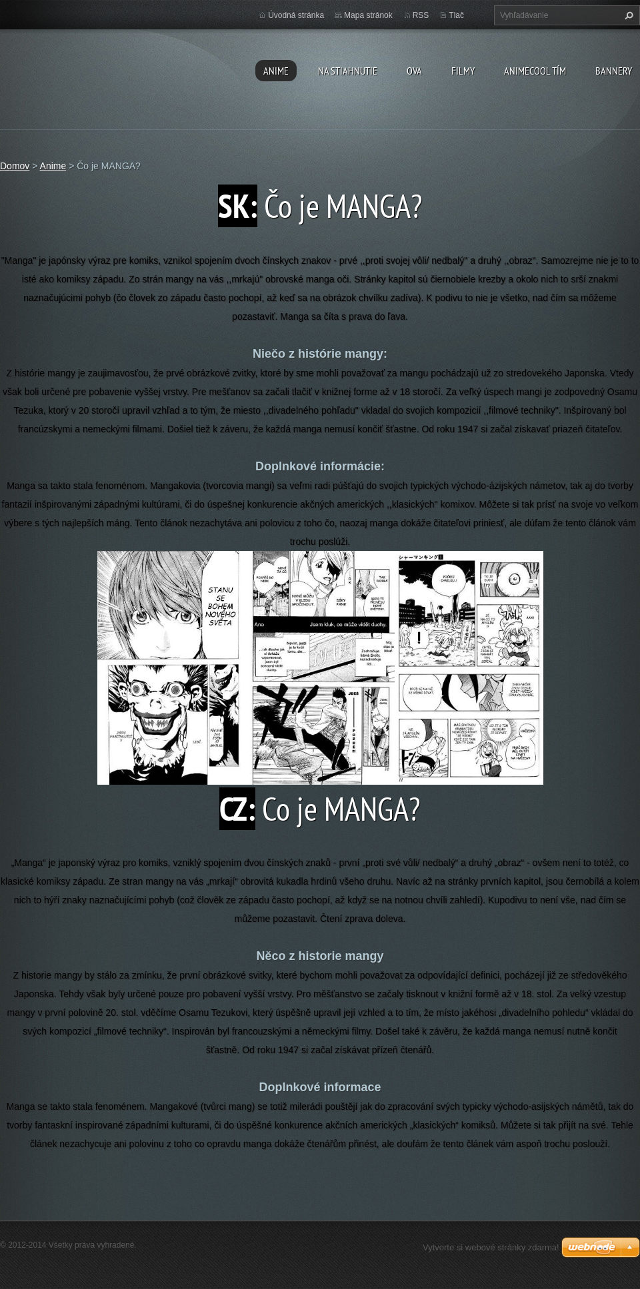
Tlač (456, 15)
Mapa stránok (368, 15)
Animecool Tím (535, 70)
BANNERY (613, 70)
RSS (421, 15)
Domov (14, 166)
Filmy (463, 70)
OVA (414, 70)
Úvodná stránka (296, 15)
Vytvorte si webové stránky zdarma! (491, 1247)
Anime (276, 70)
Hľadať (627, 15)
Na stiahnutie (347, 70)
